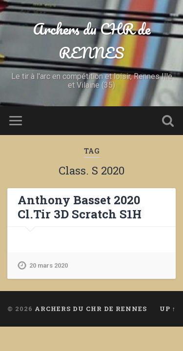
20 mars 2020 (48, 265)
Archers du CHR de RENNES (91, 41)
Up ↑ (168, 308)
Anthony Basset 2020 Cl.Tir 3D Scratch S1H (80, 207)
